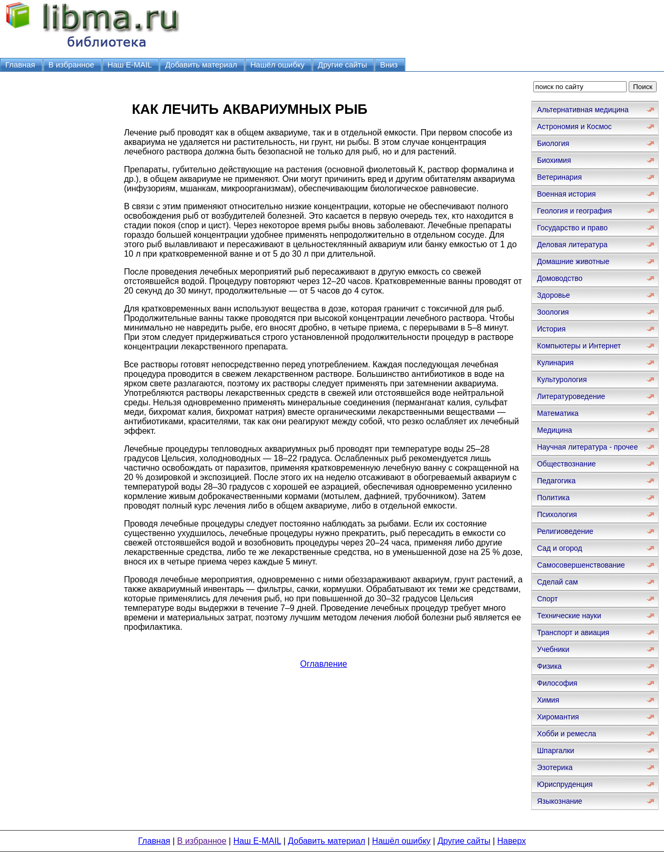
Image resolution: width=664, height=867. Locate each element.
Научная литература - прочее (587, 447)
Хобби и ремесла (566, 733)
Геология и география (574, 211)
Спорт (547, 599)
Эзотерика (555, 767)
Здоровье (553, 295)
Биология (553, 143)
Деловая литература (572, 244)
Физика (549, 666)
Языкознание (559, 801)
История (551, 329)
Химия (548, 700)
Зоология (553, 312)
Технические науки (569, 615)
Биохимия (554, 160)
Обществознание (566, 464)
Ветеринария (559, 177)
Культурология (562, 379)
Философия (557, 683)
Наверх (511, 840)
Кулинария (555, 362)
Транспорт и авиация (573, 632)
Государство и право (572, 227)
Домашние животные (573, 261)
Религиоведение (565, 531)
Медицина (554, 430)
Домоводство (559, 278)
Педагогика (556, 480)
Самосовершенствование (581, 565)
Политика (553, 497)
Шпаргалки (555, 750)
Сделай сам (557, 582)
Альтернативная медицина (583, 109)
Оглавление (323, 663)
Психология (557, 514)
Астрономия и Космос (574, 126)
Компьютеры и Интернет (579, 346)
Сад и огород (559, 548)
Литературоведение (571, 396)
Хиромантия (558, 717)
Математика (558, 413)
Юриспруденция (565, 784)
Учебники (553, 649)
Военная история (566, 194)
